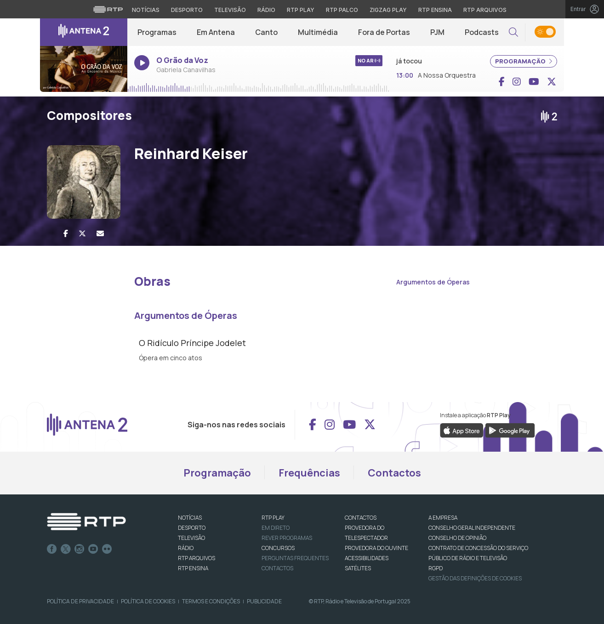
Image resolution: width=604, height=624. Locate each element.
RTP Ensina (193, 568)
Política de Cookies (148, 601)
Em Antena (216, 32)
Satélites (358, 568)
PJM (437, 32)
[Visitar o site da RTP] (108, 9)
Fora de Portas (384, 32)
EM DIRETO (276, 528)
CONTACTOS (360, 518)
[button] (513, 32)
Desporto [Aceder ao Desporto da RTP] (187, 9)
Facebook (52, 549)
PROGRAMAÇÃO (523, 61)
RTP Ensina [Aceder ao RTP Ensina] (435, 9)
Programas (157, 32)
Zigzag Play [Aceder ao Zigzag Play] (388, 9)
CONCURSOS (278, 548)
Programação (217, 473)
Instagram (79, 549)
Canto (266, 32)
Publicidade (264, 601)
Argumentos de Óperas (433, 282)
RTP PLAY (273, 518)
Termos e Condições (211, 601)
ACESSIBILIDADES (366, 558)
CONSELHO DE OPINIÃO (457, 538)
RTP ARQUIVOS (196, 558)
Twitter (66, 549)
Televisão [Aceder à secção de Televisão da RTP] (230, 9)
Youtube (93, 549)
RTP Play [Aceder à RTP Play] (300, 9)
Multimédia (318, 32)
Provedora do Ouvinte (376, 548)
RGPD (435, 568)
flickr (107, 549)
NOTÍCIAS (190, 518)
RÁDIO (186, 548)
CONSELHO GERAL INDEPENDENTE (471, 528)
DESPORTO (191, 528)
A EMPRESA (442, 518)
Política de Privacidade (80, 601)
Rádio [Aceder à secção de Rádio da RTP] (266, 9)
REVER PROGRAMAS (287, 538)
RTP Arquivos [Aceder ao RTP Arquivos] (485, 9)
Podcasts (482, 32)
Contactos (394, 473)
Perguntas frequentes (295, 558)
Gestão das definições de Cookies (475, 578)
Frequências (309, 473)
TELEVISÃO (191, 538)
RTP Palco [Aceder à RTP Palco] (342, 9)
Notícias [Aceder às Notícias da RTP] (146, 9)
